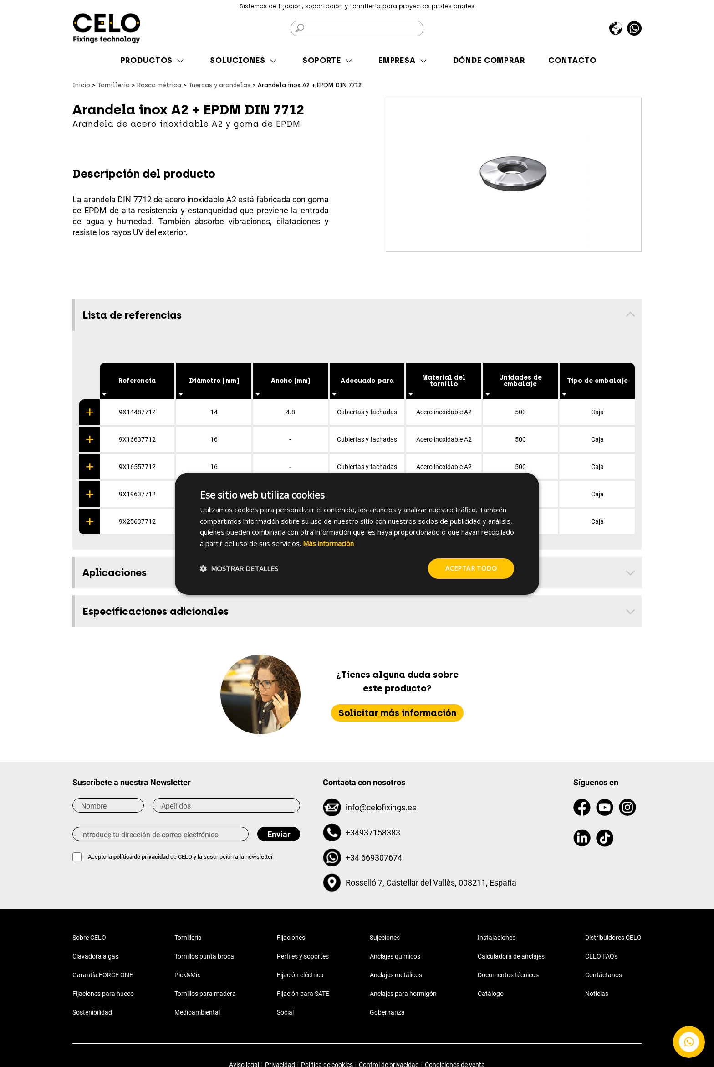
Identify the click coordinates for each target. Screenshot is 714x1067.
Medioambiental (197, 1012)
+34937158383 (373, 832)
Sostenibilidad (92, 1012)
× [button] (524, 482)
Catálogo (491, 993)
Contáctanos (603, 975)
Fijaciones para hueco (103, 993)
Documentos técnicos (508, 975)
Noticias (596, 993)
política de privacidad (141, 856)
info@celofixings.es (381, 807)
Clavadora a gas (95, 956)
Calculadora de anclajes (511, 956)
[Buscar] (357, 28)
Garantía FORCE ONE (102, 975)
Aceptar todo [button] (471, 568)
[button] (239, 568)
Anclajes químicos (395, 956)
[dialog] (357, 533)
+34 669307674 (374, 857)
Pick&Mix (187, 975)
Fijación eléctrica (300, 975)
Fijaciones (291, 937)
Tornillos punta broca (204, 956)
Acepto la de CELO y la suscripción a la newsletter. (181, 856)
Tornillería (188, 937)
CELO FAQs (601, 956)
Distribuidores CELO (613, 937)
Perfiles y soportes (303, 956)
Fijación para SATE (303, 993)
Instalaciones (496, 937)
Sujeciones (385, 937)
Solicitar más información (397, 712)
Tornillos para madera (205, 993)
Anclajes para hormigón (403, 993)
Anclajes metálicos (396, 975)
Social (285, 1012)
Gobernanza (387, 1012)
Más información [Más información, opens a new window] (328, 543)
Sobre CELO (89, 937)
